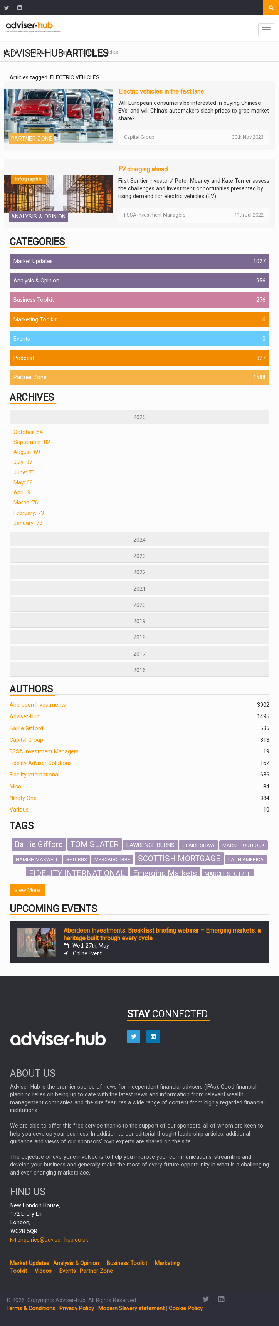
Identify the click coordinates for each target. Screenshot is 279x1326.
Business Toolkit (33, 300)
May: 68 (23, 482)
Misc (15, 786)
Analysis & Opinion (38, 216)
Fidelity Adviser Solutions (41, 763)
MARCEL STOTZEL (227, 874)
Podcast (23, 358)
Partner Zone (31, 139)
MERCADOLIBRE (112, 859)
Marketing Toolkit (35, 319)
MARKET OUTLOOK (243, 845)
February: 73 (28, 513)
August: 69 (26, 452)
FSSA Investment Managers (44, 751)
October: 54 (28, 432)
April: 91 (23, 492)
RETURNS (76, 859)
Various (19, 810)
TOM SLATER (95, 844)
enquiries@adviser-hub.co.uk (49, 1240)
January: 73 (27, 523)
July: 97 (22, 462)
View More (27, 890)
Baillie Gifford (26, 728)
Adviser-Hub (25, 716)
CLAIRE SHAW (198, 845)
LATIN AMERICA (246, 859)
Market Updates (33, 261)
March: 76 (25, 502)
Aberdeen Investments (38, 705)
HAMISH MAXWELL (37, 859)
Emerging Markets (165, 873)
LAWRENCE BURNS (150, 845)
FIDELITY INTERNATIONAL (77, 873)
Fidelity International (34, 774)
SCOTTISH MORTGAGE (179, 858)
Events (21, 339)
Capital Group (26, 740)
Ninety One (23, 798)
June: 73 (24, 472)
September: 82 (31, 442)
